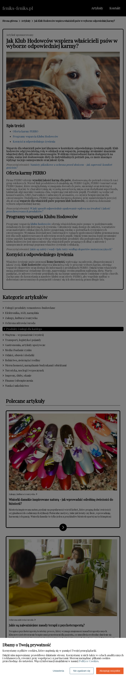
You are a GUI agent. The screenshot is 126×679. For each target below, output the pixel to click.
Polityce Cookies (88, 661)
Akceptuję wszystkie (110, 670)
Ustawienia (58, 670)
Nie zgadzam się (81, 670)
